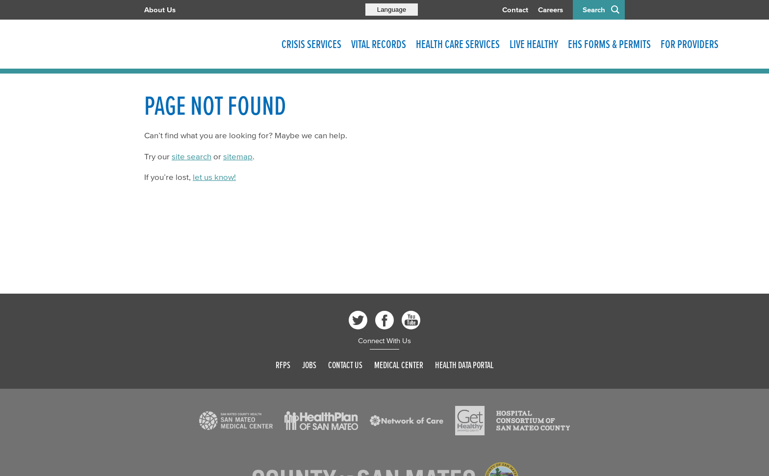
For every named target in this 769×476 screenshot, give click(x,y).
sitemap (238, 156)
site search (191, 156)
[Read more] (236, 420)
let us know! (214, 176)
